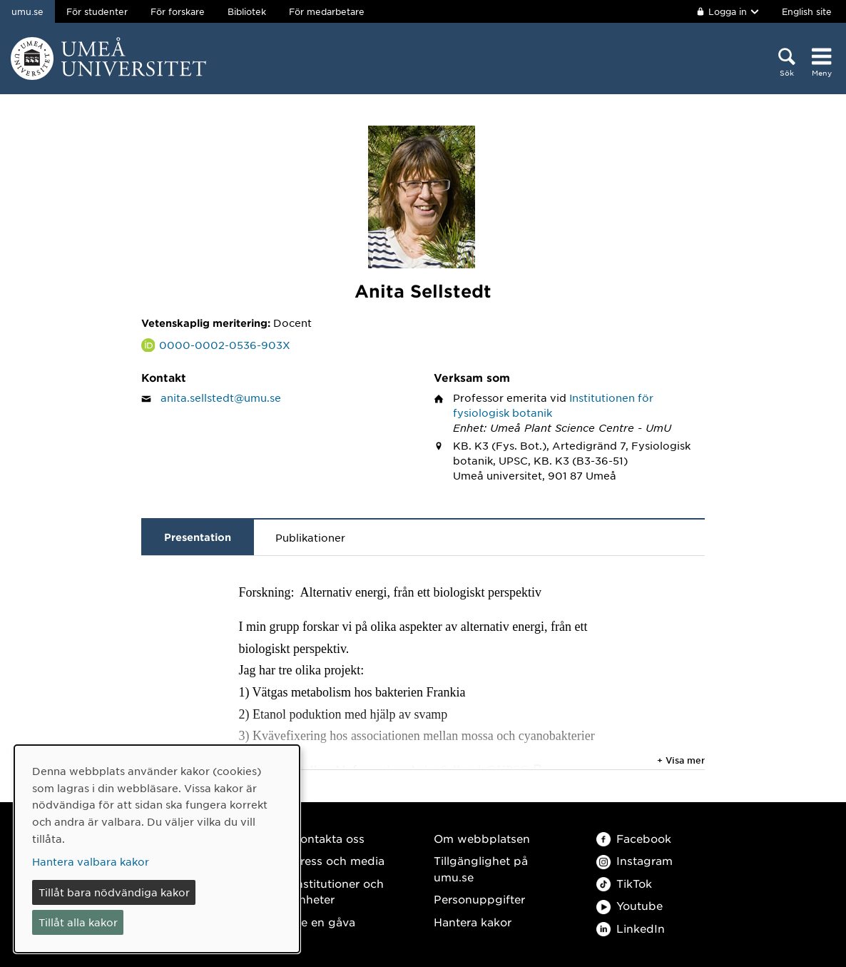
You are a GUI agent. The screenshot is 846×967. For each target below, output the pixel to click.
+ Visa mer (681, 760)
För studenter (97, 11)
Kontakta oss (328, 838)
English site (807, 11)
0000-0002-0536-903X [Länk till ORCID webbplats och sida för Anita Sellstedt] (224, 345)
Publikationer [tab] (310, 537)
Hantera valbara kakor (90, 861)
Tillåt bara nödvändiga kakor (114, 892)
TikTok (624, 883)
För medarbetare (327, 11)
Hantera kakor (472, 921)
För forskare (178, 11)
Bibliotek (247, 11)
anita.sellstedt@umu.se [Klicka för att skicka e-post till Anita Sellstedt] (220, 397)
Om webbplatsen (482, 838)
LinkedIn (630, 928)
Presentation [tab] (197, 537)
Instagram (634, 860)
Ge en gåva (323, 921)
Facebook (633, 838)
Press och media (338, 860)
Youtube (629, 905)
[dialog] (157, 849)
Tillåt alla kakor (78, 922)
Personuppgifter (479, 899)
